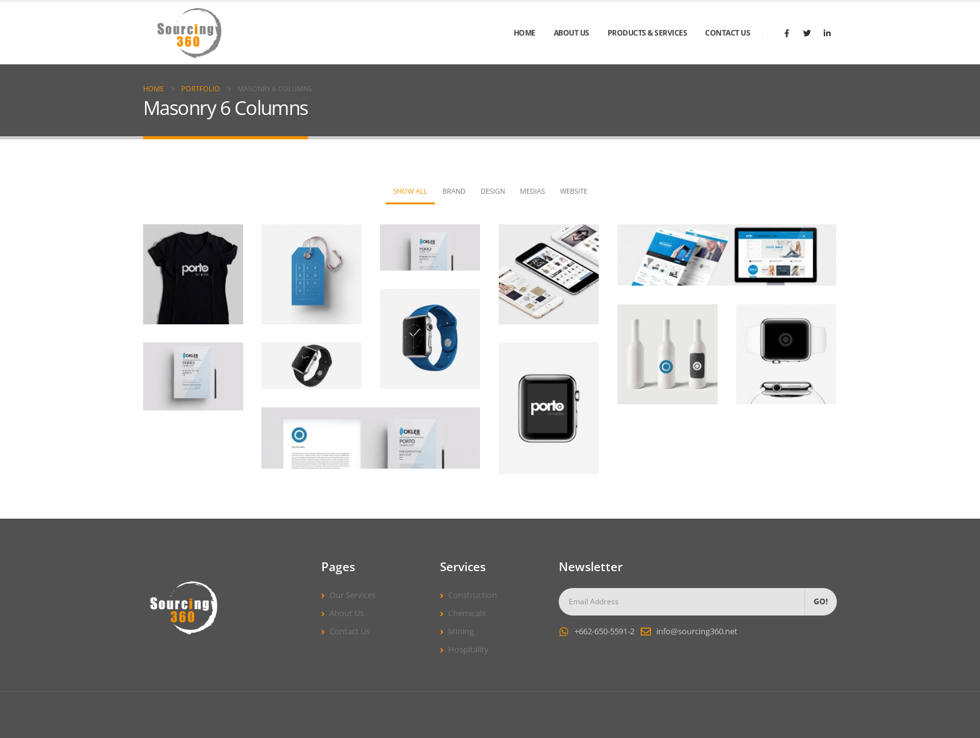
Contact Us (727, 32)
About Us (571, 32)
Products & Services (648, 32)
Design (493, 191)
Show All (410, 191)
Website (574, 191)
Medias (532, 191)
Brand (454, 191)
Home (525, 32)
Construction (472, 595)
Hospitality (468, 649)
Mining (461, 631)
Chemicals (467, 613)
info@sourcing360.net (697, 631)
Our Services (352, 595)
